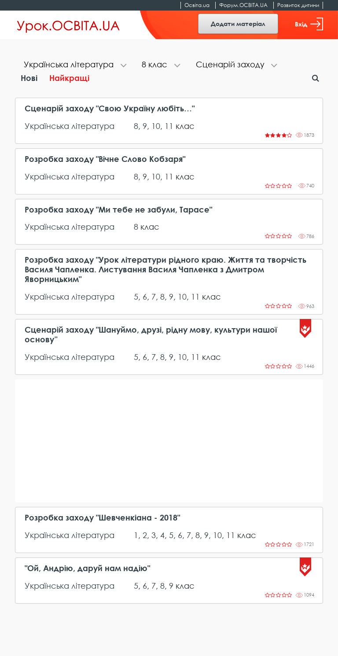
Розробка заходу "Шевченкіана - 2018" (102, 517)
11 (169, 126)
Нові (29, 78)
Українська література (69, 126)
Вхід (309, 24)
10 (155, 126)
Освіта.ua (196, 5)
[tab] (74, 65)
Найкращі (69, 78)
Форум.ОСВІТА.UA (243, 5)
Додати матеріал (238, 23)
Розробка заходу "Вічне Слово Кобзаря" (105, 159)
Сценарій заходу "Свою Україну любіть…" (110, 108)
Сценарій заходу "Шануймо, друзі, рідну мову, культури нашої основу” (151, 334)
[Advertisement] (169, 440)
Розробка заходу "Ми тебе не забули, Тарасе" (118, 209)
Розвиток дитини (298, 5)
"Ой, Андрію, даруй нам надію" (87, 568)
